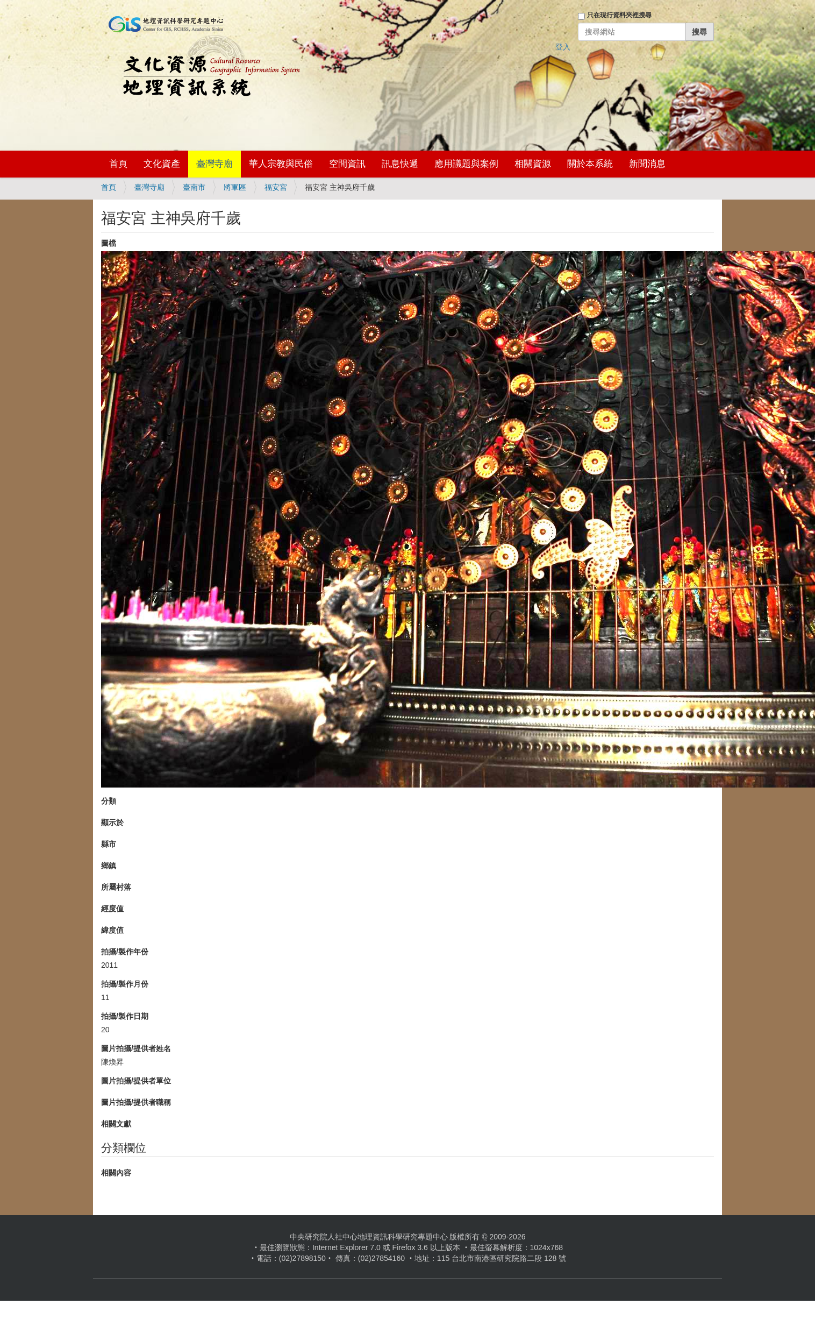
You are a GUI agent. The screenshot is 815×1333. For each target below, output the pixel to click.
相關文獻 (116, 1123)
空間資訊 (347, 164)
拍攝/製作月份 (124, 984)
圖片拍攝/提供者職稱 (136, 1102)
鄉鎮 (108, 865)
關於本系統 (590, 164)
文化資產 (162, 164)
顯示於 (112, 822)
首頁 (118, 164)
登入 (562, 46)
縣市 (108, 844)
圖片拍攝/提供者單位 (136, 1080)
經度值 (112, 908)
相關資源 (532, 164)
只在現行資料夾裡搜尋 (619, 15)
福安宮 (275, 187)
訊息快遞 (400, 164)
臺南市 (194, 187)
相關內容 (116, 1172)
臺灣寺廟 (214, 164)
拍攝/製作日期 (124, 1016)
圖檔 (108, 243)
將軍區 (235, 187)
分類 (108, 801)
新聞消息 (647, 164)
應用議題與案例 (466, 164)
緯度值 (112, 930)
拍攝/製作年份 (124, 951)
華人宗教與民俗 (281, 164)
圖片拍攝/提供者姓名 (136, 1048)
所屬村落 (116, 887)
